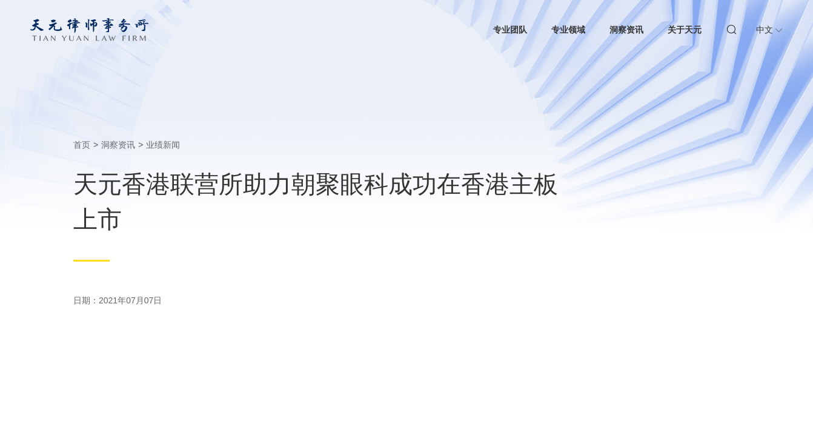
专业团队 (510, 30)
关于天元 (685, 30)
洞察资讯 (626, 30)
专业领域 (568, 30)
